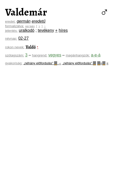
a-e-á (95, 55)
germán (23, 21)
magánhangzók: (78, 55)
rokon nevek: (14, 47)
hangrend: (39, 55)
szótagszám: (14, 55)
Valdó (31, 47)
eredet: (10, 21)
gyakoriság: (13, 63)
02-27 (23, 38)
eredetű (38, 21)
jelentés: (11, 31)
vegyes (54, 55)
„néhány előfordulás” (79, 63)
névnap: (11, 38)
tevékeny (46, 30)
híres (63, 30)
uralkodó (26, 30)
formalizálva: (14, 26)
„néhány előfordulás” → (42, 63)
